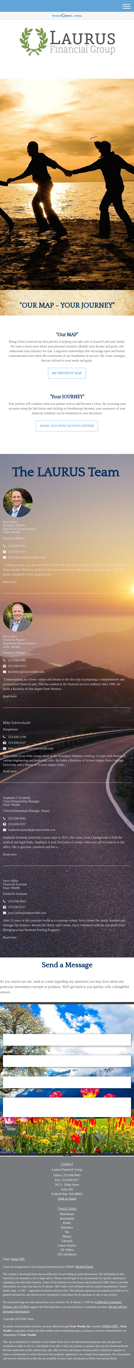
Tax (67, 1232)
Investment (67, 1218)
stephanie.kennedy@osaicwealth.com (31, 829)
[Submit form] (11, 1129)
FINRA (106, 1326)
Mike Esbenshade (17, 723)
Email (7, 1051)
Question (9, 1094)
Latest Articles (67, 1245)
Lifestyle (67, 1241)
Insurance (67, 1227)
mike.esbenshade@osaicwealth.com (31, 748)
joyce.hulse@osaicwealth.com (27, 912)
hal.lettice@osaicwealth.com (26, 671)
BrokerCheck (84, 1266)
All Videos (67, 1249)
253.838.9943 (67, 72)
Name (7, 1030)
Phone (7, 1073)
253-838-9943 (17, 546)
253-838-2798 (17, 737)
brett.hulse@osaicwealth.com (26, 557)
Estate (67, 1222)
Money (66, 1236)
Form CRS (18, 1259)
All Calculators (66, 1254)
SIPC (115, 1326)
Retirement (67, 1214)
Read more (10, 582)
